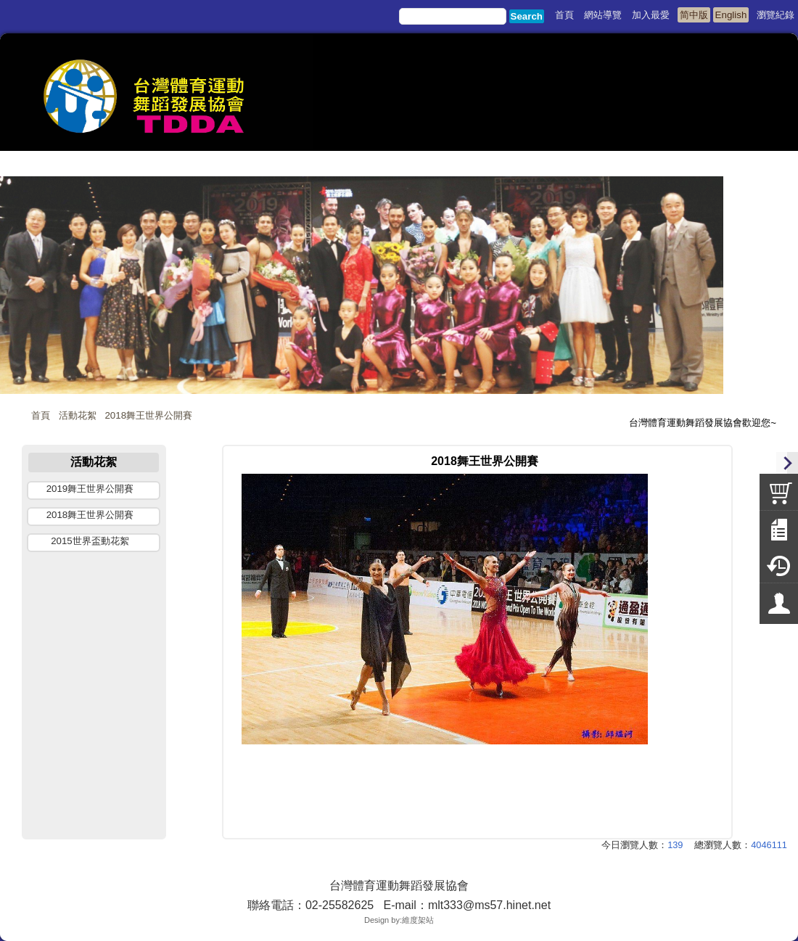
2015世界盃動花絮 (90, 540)
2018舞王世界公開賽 (148, 415)
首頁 (40, 415)
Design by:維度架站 (399, 920)
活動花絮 (77, 415)
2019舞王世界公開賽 (90, 488)
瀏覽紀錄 (775, 14)
